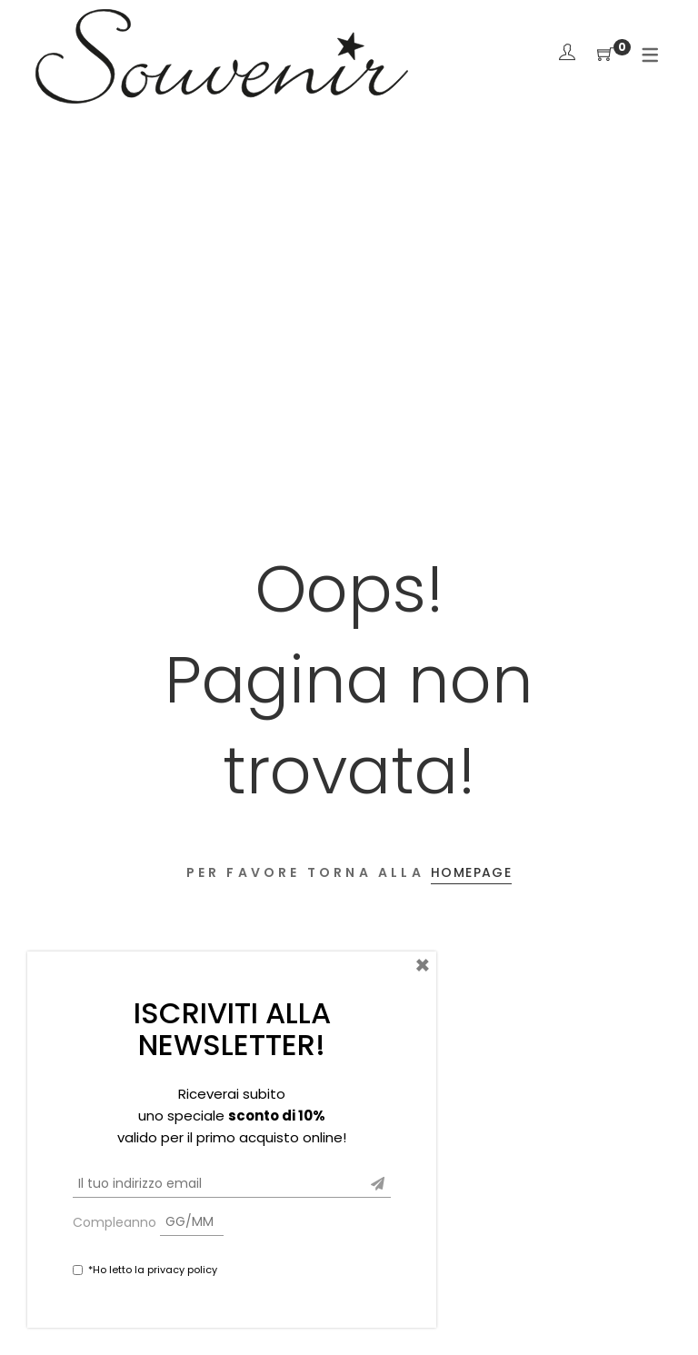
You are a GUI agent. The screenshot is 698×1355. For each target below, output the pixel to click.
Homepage (471, 872)
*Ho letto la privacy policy (152, 1269)
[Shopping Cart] (605, 55)
